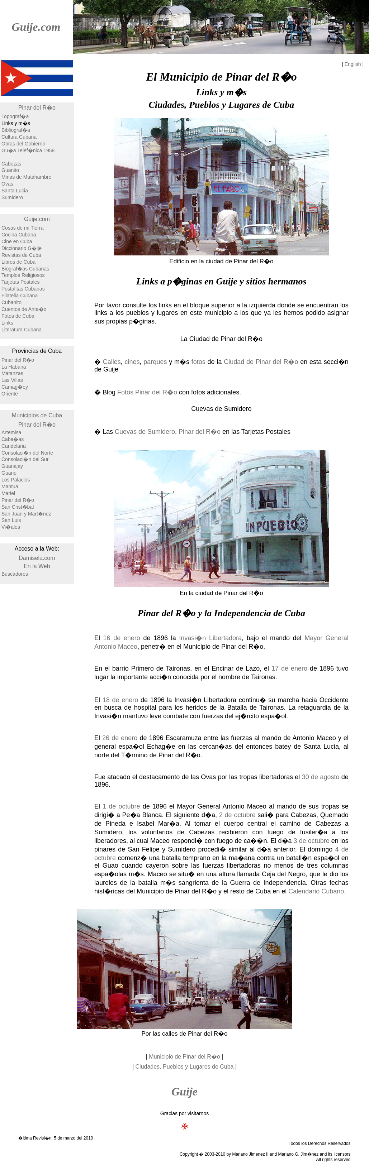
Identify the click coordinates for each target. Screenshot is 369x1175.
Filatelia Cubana (19, 295)
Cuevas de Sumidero (145, 431)
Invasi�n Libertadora (210, 638)
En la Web (37, 566)
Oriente (9, 394)
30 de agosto (321, 777)
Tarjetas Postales (20, 282)
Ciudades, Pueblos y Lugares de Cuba (185, 1067)
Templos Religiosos (23, 275)
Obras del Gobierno (23, 144)
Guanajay (12, 466)
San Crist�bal (17, 507)
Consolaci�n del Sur (25, 459)
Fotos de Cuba (17, 316)
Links (7, 323)
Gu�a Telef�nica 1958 (28, 150)
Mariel (8, 493)
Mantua (9, 486)
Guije (184, 1091)
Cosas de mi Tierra (22, 228)
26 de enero (119, 738)
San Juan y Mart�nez (26, 514)
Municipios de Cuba (37, 415)
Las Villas (12, 380)
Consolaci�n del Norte (27, 453)
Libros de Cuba (18, 262)
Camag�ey (14, 387)
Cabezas (11, 164)
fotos (198, 361)
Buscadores (14, 574)
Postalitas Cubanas (23, 289)
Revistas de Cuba (21, 255)
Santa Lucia (14, 190)
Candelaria (13, 446)
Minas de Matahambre (26, 177)
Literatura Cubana (21, 329)
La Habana (13, 367)
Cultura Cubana (19, 137)
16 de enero (121, 638)
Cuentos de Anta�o (23, 309)
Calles (112, 361)
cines (132, 361)
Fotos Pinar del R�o (147, 392)
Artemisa (11, 432)
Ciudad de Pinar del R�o (261, 361)
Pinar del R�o (37, 108)
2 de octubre (237, 815)
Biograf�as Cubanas (25, 269)
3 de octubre (312, 840)
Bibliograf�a (15, 130)
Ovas (7, 184)
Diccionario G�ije (21, 248)
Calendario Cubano (316, 891)
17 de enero (289, 668)
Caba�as (12, 439)
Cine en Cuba (16, 241)
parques (155, 361)
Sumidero (12, 197)
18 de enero (120, 700)
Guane (8, 473)
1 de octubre (121, 806)
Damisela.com (37, 558)
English (353, 64)
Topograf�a (15, 116)
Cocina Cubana (18, 235)
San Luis (11, 520)
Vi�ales (10, 527)
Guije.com (36, 26)
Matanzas (12, 373)
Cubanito (11, 302)
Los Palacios (15, 480)
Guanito (10, 170)
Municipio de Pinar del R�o (184, 1057)
